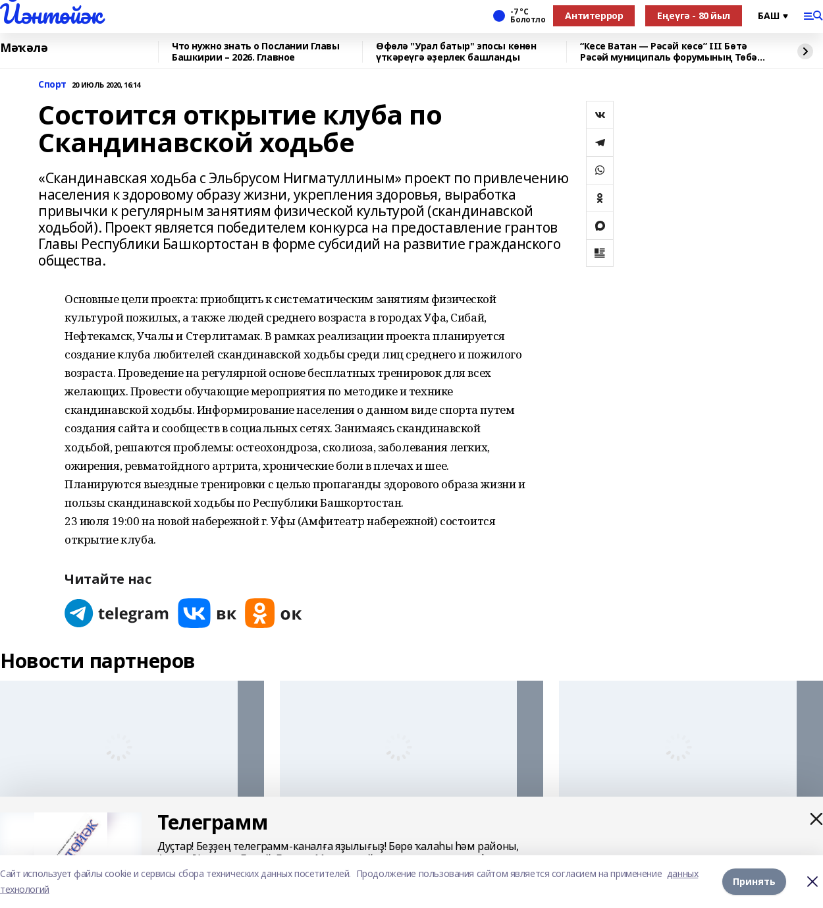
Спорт (52, 84)
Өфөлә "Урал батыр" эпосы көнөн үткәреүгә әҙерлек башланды (456, 52)
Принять (754, 881)
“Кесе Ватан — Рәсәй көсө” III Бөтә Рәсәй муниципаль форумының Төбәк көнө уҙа (671, 52)
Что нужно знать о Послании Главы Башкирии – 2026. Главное (256, 52)
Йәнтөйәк (51, 13)
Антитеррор (594, 15)
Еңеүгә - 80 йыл (693, 15)
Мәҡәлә (23, 48)
